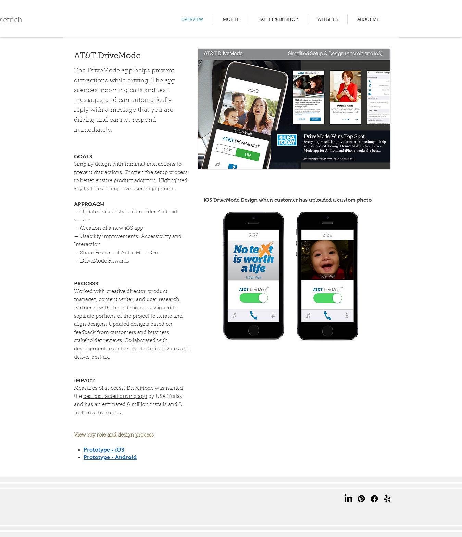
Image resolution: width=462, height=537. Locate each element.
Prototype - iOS (104, 450)
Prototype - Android (110, 457)
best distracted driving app (115, 396)
